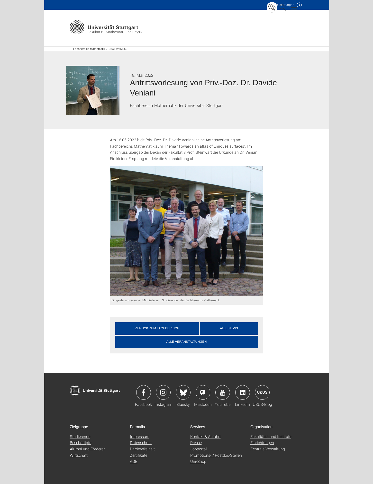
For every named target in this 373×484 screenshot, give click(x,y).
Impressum (139, 436)
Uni (281, 5)
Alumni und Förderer (87, 448)
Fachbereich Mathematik (89, 49)
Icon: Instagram (163, 392)
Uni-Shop (198, 461)
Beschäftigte (80, 442)
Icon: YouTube (222, 392)
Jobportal (198, 448)
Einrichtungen (262, 442)
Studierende (80, 436)
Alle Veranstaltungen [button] (186, 341)
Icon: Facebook (143, 392)
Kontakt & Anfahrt (205, 436)
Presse (196, 442)
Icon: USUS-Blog (262, 392)
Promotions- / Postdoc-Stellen (216, 455)
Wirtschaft (79, 455)
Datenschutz (141, 442)
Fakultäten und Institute (270, 436)
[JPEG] (186, 231)
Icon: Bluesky (183, 392)
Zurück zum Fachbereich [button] (157, 328)
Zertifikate (138, 455)
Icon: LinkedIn (242, 392)
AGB (133, 461)
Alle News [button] (229, 328)
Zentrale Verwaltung (267, 448)
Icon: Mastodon (203, 392)
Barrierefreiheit (142, 448)
